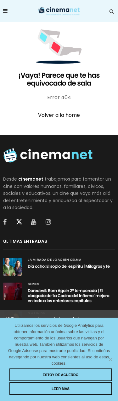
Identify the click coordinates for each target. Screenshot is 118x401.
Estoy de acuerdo (61, 375)
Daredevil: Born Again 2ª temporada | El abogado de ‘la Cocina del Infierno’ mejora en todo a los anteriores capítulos (68, 296)
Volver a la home (59, 115)
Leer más (61, 389)
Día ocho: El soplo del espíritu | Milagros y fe (69, 266)
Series (33, 284)
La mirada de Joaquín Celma (54, 259)
